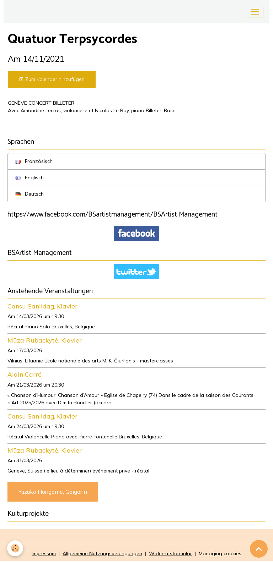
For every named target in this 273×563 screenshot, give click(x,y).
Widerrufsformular (170, 553)
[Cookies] (15, 548)
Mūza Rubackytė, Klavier (44, 340)
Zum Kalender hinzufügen (52, 79)
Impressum (44, 553)
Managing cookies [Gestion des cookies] (220, 553)
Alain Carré (24, 374)
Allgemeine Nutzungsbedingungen (102, 553)
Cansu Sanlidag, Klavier (42, 306)
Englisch (29, 177)
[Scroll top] (259, 549)
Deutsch (29, 194)
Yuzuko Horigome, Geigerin (52, 491)
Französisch (34, 161)
